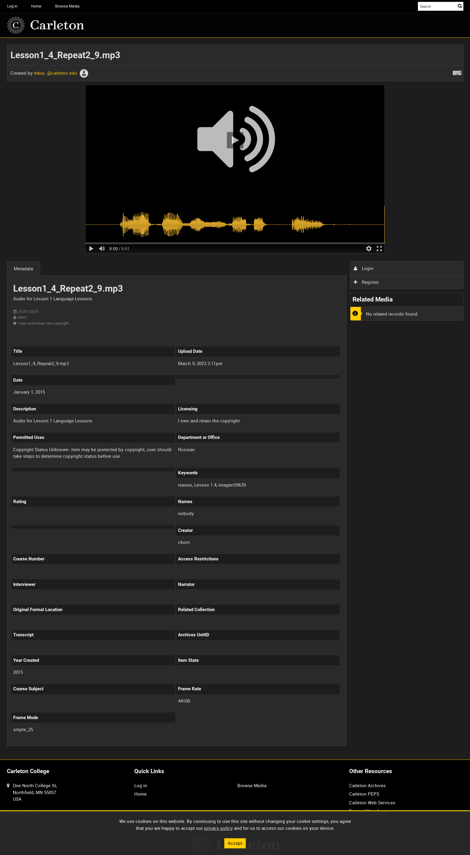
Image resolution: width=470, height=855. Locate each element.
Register (366, 282)
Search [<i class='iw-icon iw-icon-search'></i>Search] (460, 6)
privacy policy (218, 828)
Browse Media (67, 6)
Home (36, 6)
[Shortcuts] (457, 71)
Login (363, 268)
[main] (235, 399)
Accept (235, 843)
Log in (12, 6)
